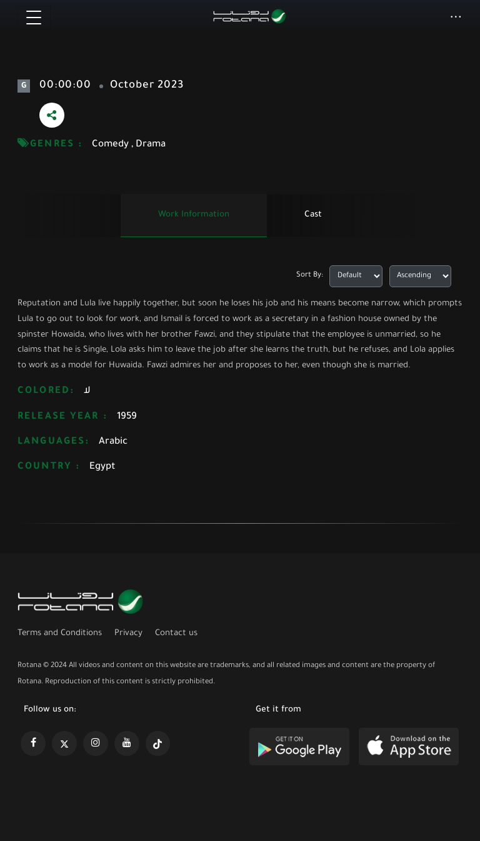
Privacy (128, 633)
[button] (455, 18)
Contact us (176, 633)
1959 (127, 417)
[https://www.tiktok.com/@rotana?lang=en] (158, 743)
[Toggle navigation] (34, 17)
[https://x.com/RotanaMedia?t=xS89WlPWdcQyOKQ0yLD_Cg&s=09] (64, 743)
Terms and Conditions (60, 633)
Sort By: (309, 276)
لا (87, 391)
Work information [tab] (193, 215)
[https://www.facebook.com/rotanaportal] (33, 743)
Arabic (113, 442)
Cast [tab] (313, 215)
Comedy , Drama (129, 145)
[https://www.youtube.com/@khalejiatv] (126, 743)
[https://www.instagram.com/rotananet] (95, 743)
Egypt (102, 467)
